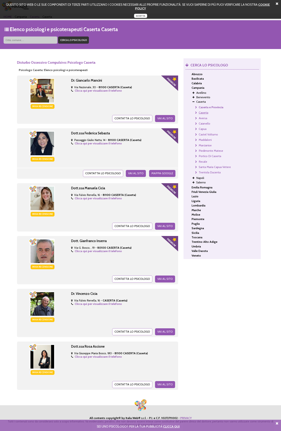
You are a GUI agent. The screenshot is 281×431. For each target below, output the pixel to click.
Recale (203, 161)
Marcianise (205, 145)
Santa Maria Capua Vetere (215, 167)
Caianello (204, 123)
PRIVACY (186, 418)
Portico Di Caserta (210, 156)
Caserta (203, 112)
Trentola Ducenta (210, 172)
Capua (202, 129)
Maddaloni (205, 140)
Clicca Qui (171, 426)
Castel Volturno (208, 134)
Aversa (203, 118)
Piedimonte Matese (211, 150)
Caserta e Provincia (211, 107)
